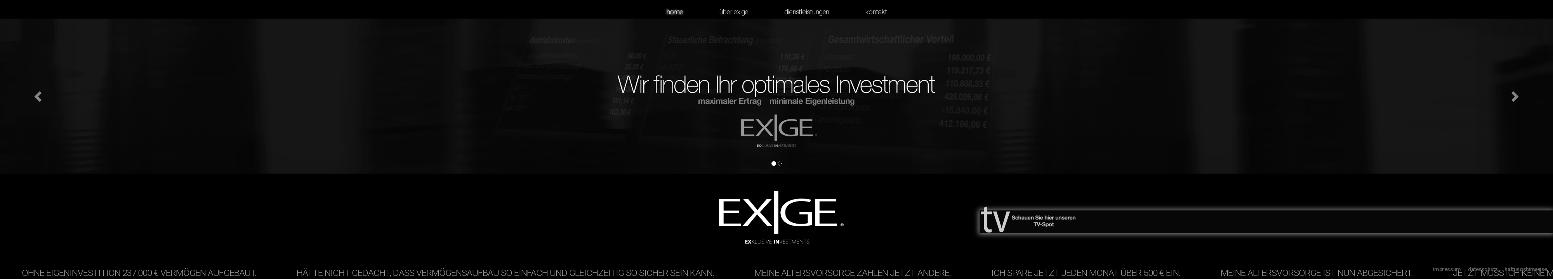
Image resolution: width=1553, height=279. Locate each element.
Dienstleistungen (806, 12)
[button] (39, 96)
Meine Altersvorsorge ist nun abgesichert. (1320, 273)
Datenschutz (1483, 269)
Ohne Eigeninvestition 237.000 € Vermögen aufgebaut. (142, 273)
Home (674, 12)
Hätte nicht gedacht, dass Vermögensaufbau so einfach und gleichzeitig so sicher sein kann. (508, 273)
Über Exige (733, 12)
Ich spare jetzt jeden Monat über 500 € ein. (1089, 273)
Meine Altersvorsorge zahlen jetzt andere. (856, 273)
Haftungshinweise (1525, 269)
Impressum (1447, 269)
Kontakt (875, 12)
